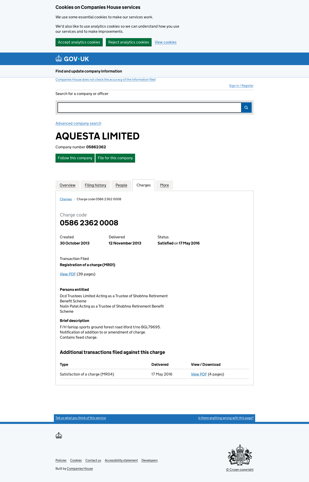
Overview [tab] (67, 185)
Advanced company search (78, 123)
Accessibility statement (121, 460)
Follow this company (75, 158)
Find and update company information (88, 71)
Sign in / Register (241, 86)
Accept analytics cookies (79, 42)
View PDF (68, 274)
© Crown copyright (240, 469)
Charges (66, 199)
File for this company (115, 158)
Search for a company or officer (82, 93)
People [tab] (121, 185)
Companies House (80, 468)
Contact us (93, 460)
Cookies (76, 460)
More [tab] (164, 185)
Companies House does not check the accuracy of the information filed (105, 79)
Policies (60, 460)
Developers (150, 460)
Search (246, 107)
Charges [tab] (144, 185)
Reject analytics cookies (128, 42)
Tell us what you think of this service (80, 418)
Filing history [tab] (95, 185)
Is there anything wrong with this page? (226, 418)
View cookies (166, 42)
